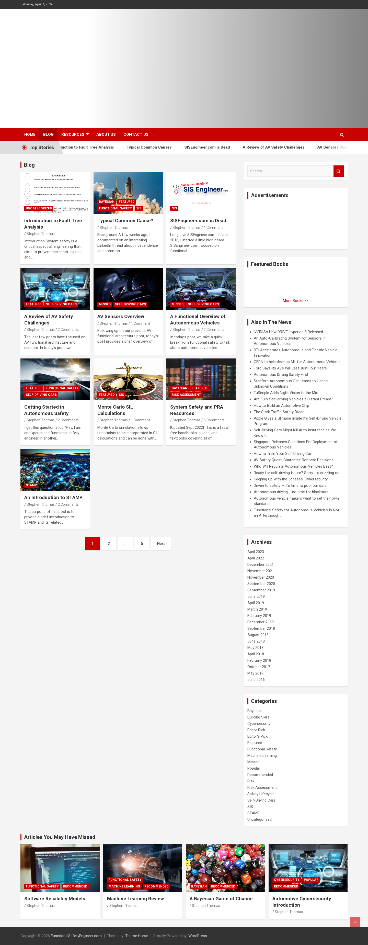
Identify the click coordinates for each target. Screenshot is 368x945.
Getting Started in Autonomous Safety (46, 410)
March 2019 (257, 609)
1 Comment (213, 228)
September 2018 (261, 628)
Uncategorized (39, 208)
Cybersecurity (258, 723)
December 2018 (260, 622)
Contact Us (135, 134)
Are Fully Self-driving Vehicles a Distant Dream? (293, 399)
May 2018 (255, 647)
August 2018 (258, 635)
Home (30, 134)
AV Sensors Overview (346, 147)
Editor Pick (256, 730)
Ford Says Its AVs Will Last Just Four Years (290, 368)
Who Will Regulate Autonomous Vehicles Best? (293, 466)
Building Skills (258, 717)
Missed (105, 304)
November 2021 (260, 571)
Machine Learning (262, 755)
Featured (126, 202)
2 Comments (68, 330)
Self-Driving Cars (61, 304)
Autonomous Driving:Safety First (281, 374)
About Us (106, 134)
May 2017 (255, 673)
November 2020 (260, 577)
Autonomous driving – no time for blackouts (291, 492)
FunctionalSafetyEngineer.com (76, 935)
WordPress (197, 935)
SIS (138, 208)
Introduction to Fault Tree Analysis (92, 147)
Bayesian (106, 202)
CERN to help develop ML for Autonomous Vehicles (297, 361)
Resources (72, 134)
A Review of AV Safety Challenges (283, 147)
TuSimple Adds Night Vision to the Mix (286, 392)
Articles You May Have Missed (59, 837)
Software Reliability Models (54, 899)
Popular (253, 768)
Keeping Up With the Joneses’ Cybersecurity (291, 479)
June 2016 (256, 679)
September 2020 (261, 583)
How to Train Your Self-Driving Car (282, 453)
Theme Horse (136, 935)
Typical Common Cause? (158, 147)
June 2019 (256, 596)
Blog (48, 134)
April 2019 (255, 603)
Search (339, 171)
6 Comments (214, 420)
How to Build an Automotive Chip (281, 405)
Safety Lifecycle (260, 794)
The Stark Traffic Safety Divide (279, 412)
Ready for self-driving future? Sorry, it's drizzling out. (297, 472)
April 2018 (255, 654)
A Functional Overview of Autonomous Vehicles (197, 319)
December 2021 (260, 564)
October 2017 (258, 667)
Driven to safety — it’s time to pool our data (290, 485)
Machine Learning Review (135, 899)
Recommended (260, 774)
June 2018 (256, 641)
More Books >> (295, 300)
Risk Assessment (186, 395)
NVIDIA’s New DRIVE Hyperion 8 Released (288, 332)
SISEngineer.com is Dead (216, 147)
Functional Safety (115, 208)
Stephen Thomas (41, 234)
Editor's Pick (257, 736)
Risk (250, 781)
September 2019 (261, 590)
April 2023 (255, 551)
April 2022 (255, 558)
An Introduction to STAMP (53, 497)
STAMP (31, 485)
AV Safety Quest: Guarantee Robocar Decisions (294, 460)
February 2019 (259, 615)
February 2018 (259, 660)
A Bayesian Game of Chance (221, 899)
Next (161, 543)
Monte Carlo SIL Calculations (115, 410)
